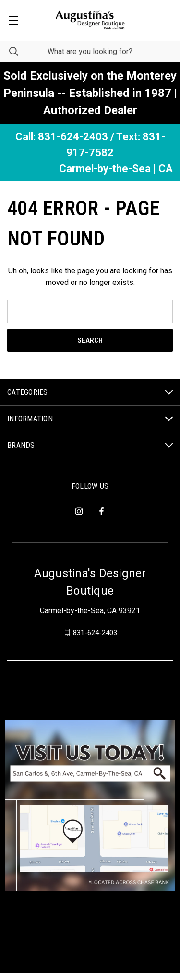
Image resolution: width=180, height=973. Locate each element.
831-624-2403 (95, 632)
